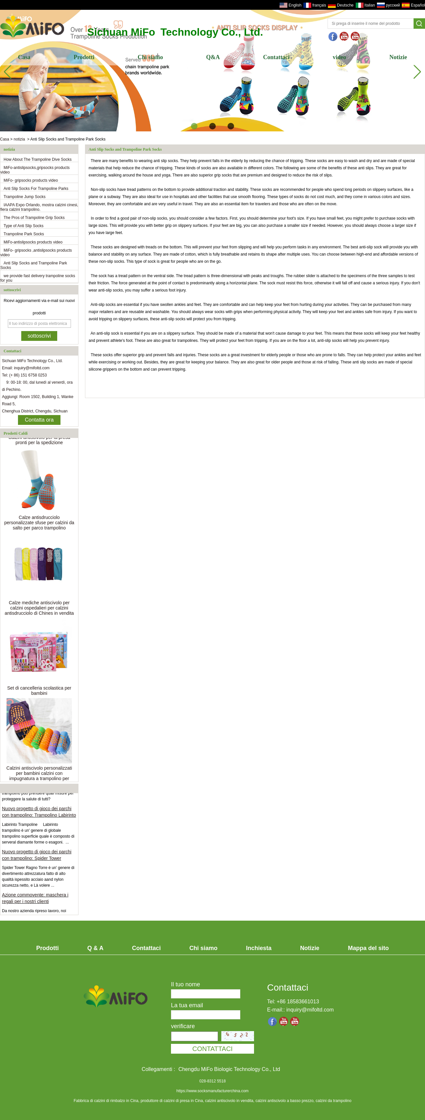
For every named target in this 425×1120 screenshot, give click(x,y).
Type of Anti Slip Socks (23, 226)
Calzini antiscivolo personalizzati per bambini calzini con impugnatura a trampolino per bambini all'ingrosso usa (39, 777)
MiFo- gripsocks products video (31, 180)
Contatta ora (39, 420)
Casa (24, 57)
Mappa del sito (368, 948)
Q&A (213, 57)
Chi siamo (150, 57)
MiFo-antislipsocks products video (33, 242)
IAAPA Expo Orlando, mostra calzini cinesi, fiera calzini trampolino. (39, 207)
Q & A (95, 948)
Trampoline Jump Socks (24, 196)
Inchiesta (259, 948)
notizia (19, 139)
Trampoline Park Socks (24, 234)
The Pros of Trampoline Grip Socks (34, 217)
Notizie (398, 57)
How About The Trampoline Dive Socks (38, 159)
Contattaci (276, 57)
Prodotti (84, 57)
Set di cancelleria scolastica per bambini (39, 692)
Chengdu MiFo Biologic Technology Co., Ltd (229, 1069)
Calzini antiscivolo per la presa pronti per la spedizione (39, 441)
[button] (194, 126)
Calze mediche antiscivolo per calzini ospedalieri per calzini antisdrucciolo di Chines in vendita (39, 609)
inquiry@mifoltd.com (310, 1009)
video (339, 57)
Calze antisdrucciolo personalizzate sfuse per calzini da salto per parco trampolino (39, 524)
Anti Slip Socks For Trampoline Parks (36, 188)
